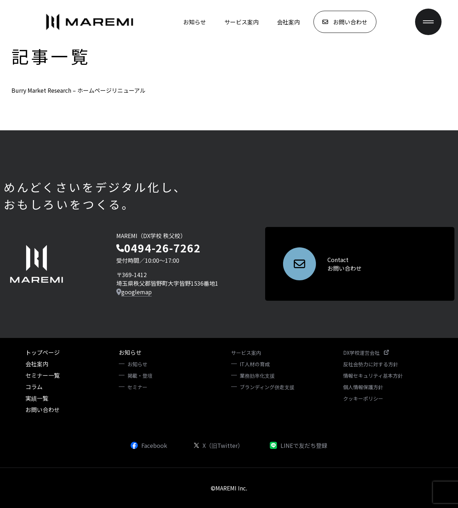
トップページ (42, 352)
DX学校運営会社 (366, 352)
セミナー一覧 (42, 375)
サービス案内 (241, 22)
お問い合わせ (42, 409)
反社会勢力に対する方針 (370, 364)
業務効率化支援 (257, 375)
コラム (34, 386)
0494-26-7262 (162, 248)
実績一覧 (36, 398)
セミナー (137, 387)
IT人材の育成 (255, 364)
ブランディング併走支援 (267, 387)
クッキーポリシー (363, 398)
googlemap (136, 291)
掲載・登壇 (139, 375)
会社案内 (288, 22)
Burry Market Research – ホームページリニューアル (78, 90)
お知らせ (194, 22)
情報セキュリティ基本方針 (373, 375)
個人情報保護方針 (363, 387)
